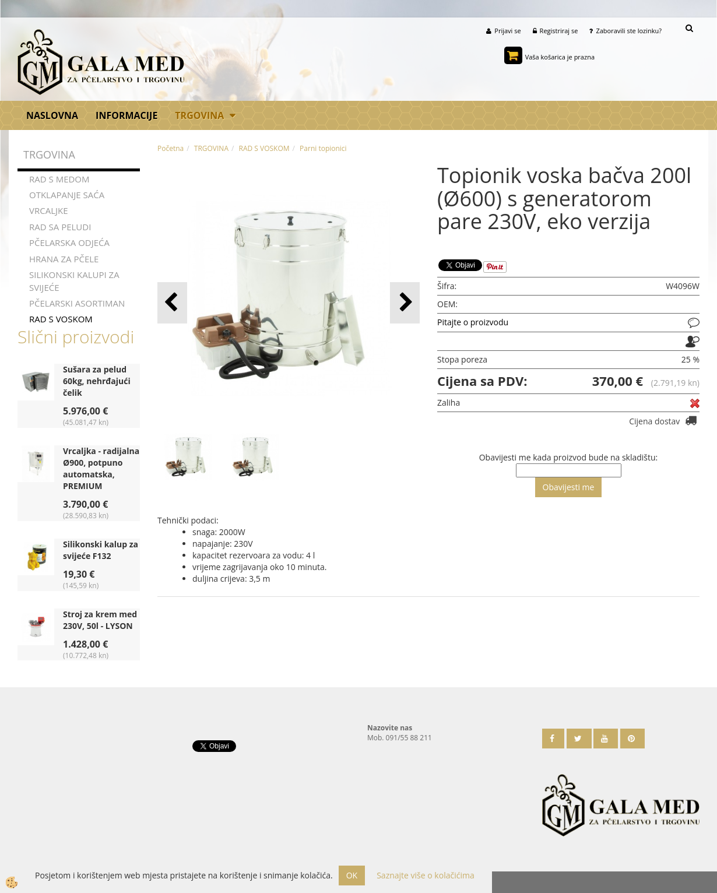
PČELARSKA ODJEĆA (69, 242)
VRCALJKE (48, 211)
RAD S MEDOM (59, 179)
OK (351, 875)
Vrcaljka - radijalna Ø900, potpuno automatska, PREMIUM (101, 468)
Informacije (126, 115)
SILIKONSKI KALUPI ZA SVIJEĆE (74, 281)
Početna (170, 148)
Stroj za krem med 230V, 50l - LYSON (100, 620)
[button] (405, 303)
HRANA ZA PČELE (64, 259)
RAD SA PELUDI (60, 227)
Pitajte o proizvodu (472, 322)
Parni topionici (323, 148)
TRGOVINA (199, 115)
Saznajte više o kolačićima (425, 875)
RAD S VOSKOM (61, 319)
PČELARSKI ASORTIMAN (77, 303)
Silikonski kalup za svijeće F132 (100, 550)
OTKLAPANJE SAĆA (66, 195)
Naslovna (52, 115)
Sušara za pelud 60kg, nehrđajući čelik (97, 381)
